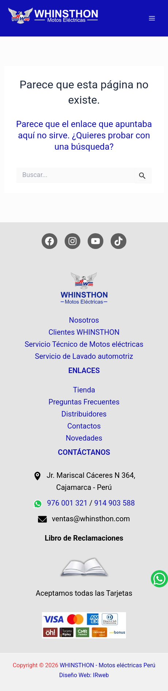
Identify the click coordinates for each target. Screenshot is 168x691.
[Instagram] (72, 241)
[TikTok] (118, 241)
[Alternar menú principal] (152, 18)
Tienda (84, 389)
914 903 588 (114, 503)
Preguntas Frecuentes (84, 402)
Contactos (83, 426)
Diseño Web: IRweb (84, 675)
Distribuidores (84, 414)
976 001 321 (67, 503)
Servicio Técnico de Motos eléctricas (83, 344)
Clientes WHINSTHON (84, 332)
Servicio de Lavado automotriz (84, 356)
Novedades (84, 438)
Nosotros (84, 320)
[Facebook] (49, 241)
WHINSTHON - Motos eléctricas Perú (107, 665)
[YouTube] (95, 241)
